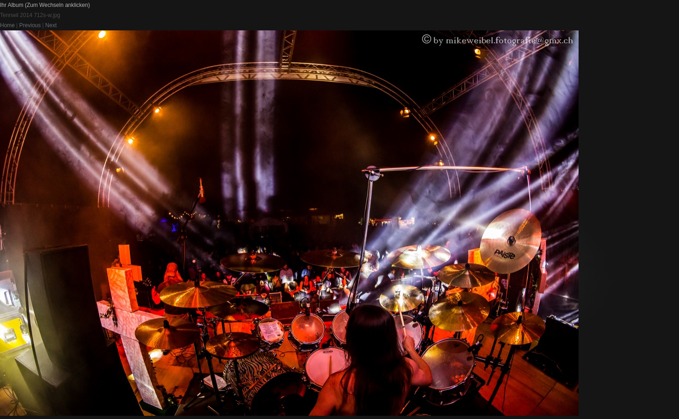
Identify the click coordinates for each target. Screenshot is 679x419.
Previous (30, 25)
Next (51, 25)
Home (7, 25)
